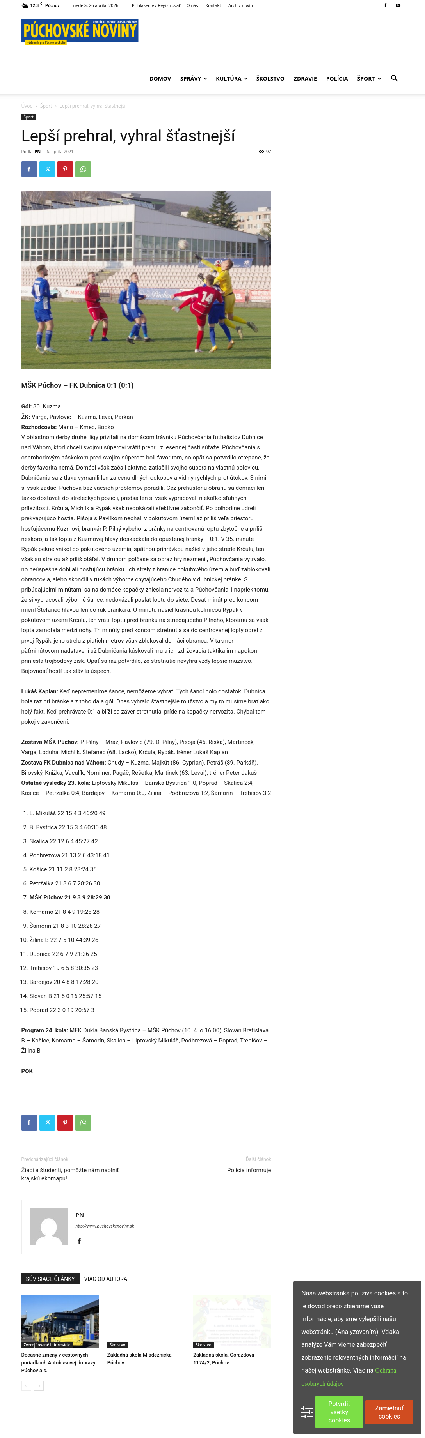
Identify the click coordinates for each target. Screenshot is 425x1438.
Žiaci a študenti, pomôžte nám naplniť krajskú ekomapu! (70, 1174)
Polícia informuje (249, 1170)
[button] (394, 79)
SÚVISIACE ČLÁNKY (50, 1279)
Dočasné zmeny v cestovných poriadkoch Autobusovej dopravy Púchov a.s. (58, 1362)
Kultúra (231, 78)
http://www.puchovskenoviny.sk (105, 1226)
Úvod (27, 105)
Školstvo (270, 78)
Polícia (337, 78)
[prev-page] (26, 1386)
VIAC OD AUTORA (105, 1279)
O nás (192, 5)
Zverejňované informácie (47, 1345)
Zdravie (305, 78)
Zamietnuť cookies (389, 1412)
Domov (160, 78)
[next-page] (39, 1386)
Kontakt (213, 5)
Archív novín (240, 5)
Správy (193, 78)
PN (37, 151)
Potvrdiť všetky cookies (339, 1412)
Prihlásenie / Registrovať (156, 5)
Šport (369, 78)
